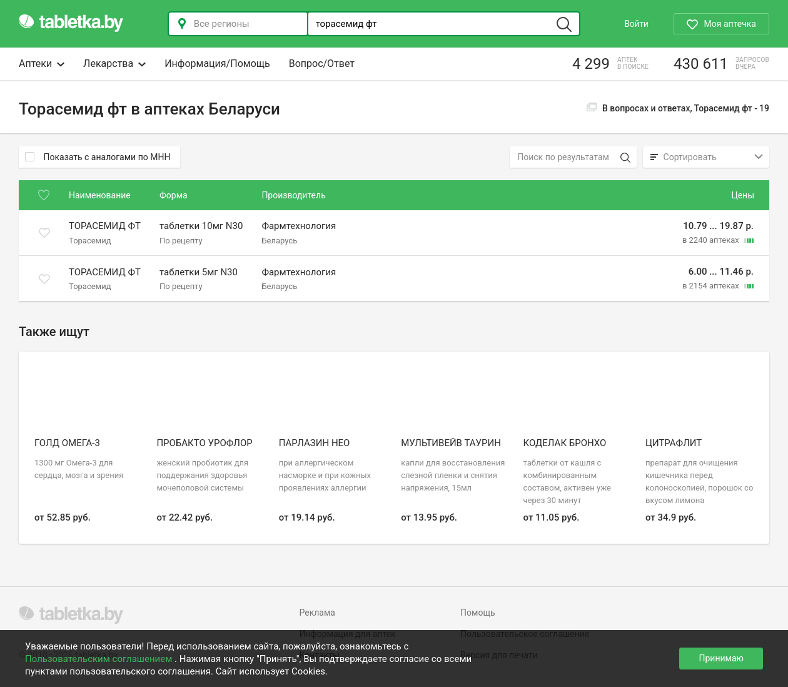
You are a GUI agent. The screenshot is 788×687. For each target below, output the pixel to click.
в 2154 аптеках (711, 285)
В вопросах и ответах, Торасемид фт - (678, 108)
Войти (636, 24)
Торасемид (90, 240)
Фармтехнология (298, 226)
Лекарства (114, 63)
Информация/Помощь (217, 63)
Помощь (477, 613)
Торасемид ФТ (105, 226)
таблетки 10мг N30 (201, 226)
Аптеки (41, 63)
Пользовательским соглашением (99, 658)
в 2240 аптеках (711, 240)
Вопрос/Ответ (322, 63)
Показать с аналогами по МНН (97, 157)
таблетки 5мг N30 (198, 272)
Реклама (317, 613)
